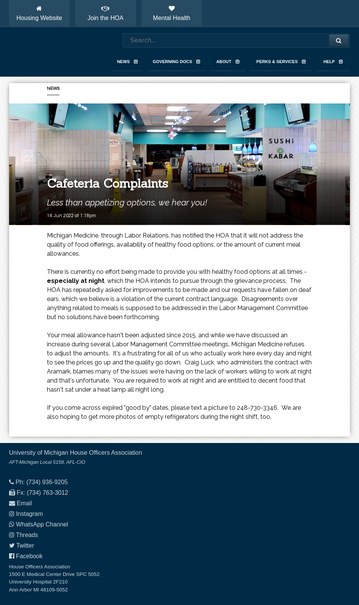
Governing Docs (176, 61)
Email (24, 503)
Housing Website (39, 13)
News (127, 61)
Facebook (29, 556)
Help (333, 61)
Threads (27, 535)
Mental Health (171, 13)
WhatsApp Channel (42, 524)
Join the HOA (105, 13)
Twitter (25, 545)
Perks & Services (281, 61)
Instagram (29, 514)
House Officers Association (52, 52)
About (227, 61)
